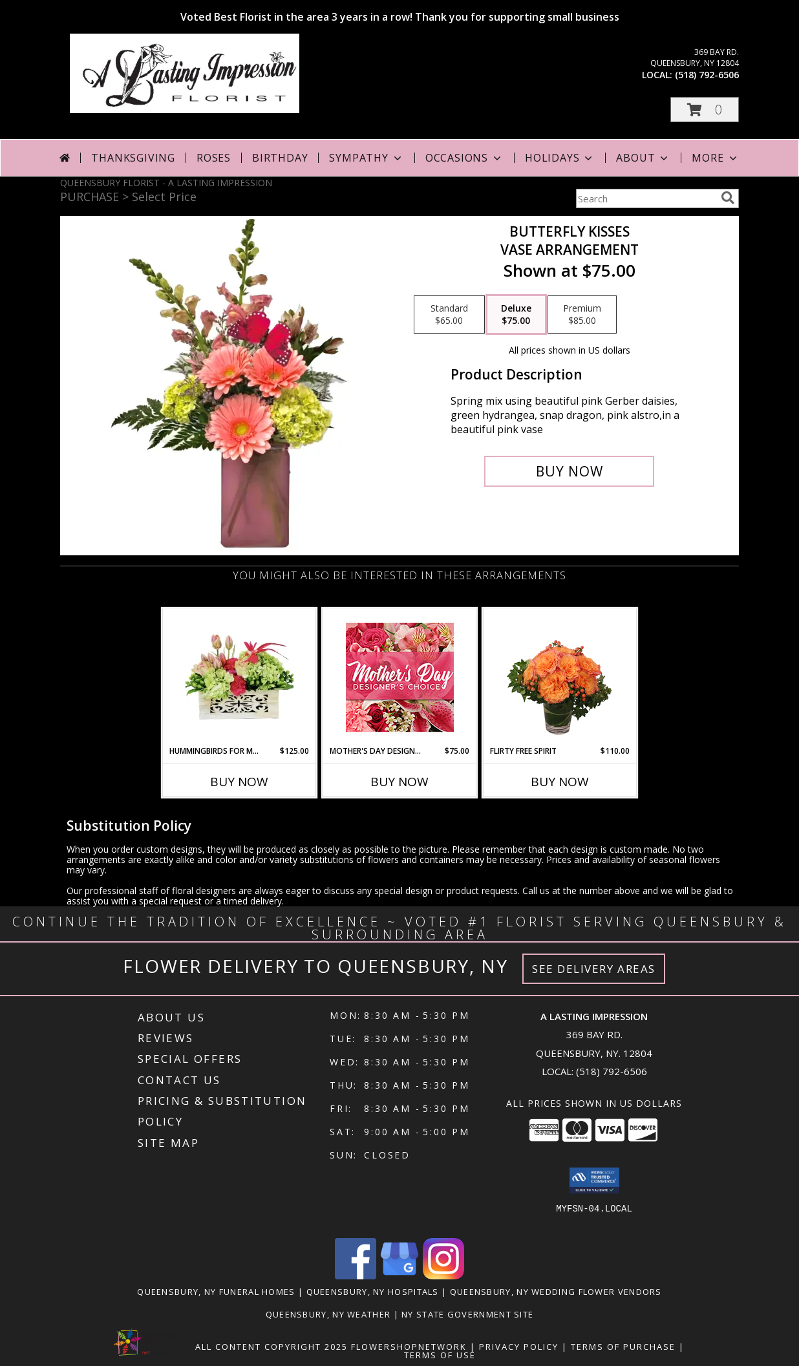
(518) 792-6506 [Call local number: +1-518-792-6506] (707, 75)
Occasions (464, 158)
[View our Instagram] (443, 1276)
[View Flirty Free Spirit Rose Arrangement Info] (560, 677)
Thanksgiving (133, 158)
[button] (704, 109)
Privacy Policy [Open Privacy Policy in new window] (519, 1346)
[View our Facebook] (355, 1276)
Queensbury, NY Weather (328, 1314)
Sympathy (366, 158)
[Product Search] (646, 198)
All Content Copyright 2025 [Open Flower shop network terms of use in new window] (271, 1346)
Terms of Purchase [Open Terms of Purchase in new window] (623, 1346)
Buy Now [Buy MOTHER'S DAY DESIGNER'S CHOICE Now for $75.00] (399, 781)
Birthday (280, 158)
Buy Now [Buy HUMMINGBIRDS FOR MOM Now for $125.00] (239, 781)
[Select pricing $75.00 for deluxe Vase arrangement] (516, 315)
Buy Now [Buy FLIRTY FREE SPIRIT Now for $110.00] (560, 781)
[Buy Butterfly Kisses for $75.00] (569, 471)
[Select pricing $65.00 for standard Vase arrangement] (449, 315)
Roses (214, 158)
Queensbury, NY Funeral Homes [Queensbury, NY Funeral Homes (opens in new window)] (216, 1291)
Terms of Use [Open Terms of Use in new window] (440, 1355)
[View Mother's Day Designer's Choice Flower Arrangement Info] (400, 677)
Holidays (560, 158)
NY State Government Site (467, 1314)
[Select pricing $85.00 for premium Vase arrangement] (582, 315)
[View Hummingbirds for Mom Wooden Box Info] (239, 677)
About (643, 158)
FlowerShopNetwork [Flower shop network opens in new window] (409, 1346)
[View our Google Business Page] (399, 1276)
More (715, 158)
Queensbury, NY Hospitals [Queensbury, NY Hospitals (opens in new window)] (372, 1291)
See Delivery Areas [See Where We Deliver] (593, 968)
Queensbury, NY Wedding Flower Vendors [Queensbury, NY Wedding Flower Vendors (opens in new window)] (556, 1291)
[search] (728, 198)
